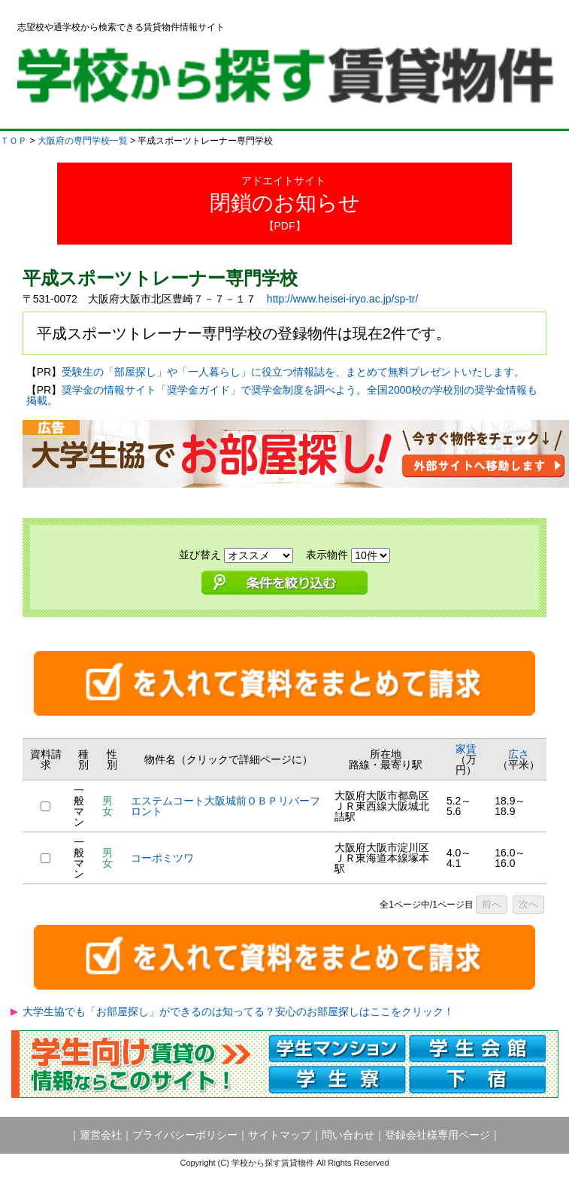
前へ (491, 904)
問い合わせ (348, 1135)
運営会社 (101, 1135)
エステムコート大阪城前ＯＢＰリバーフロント (225, 806)
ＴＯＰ (13, 140)
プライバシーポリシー (185, 1135)
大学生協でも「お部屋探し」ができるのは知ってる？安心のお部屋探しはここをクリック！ (238, 1011)
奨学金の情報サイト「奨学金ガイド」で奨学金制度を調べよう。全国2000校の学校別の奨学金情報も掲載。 (282, 395)
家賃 (466, 749)
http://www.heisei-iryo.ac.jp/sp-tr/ (343, 299)
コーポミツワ (162, 858)
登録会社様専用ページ (437, 1135)
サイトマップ (279, 1135)
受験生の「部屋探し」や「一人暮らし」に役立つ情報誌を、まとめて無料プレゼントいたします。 (293, 372)
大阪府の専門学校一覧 (83, 140)
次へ (528, 904)
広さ (518, 754)
